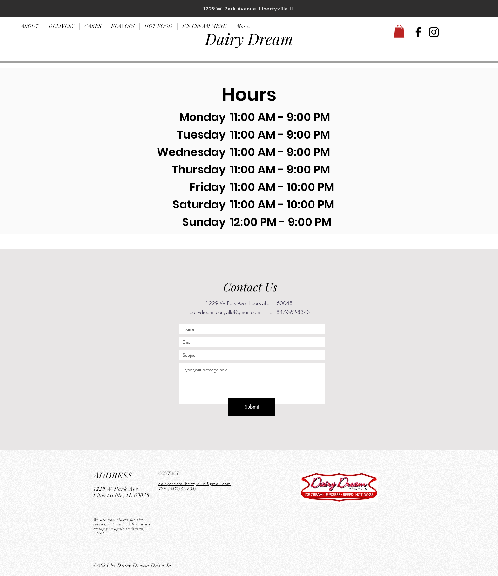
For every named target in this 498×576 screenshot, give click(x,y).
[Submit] (251, 407)
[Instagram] (434, 32)
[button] (399, 31)
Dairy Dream (249, 38)
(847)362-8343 (182, 488)
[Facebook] (418, 32)
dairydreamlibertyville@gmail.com (225, 311)
